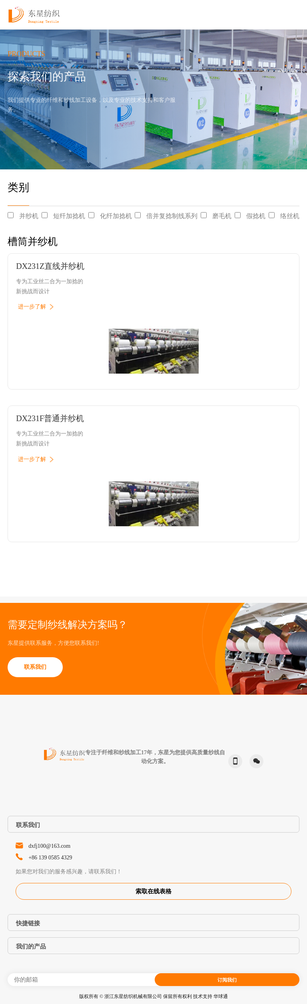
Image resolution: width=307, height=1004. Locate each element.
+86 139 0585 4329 (50, 858)
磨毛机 (221, 216)
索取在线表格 (153, 891)
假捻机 (255, 216)
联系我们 (35, 667)
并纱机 (28, 216)
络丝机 (289, 216)
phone (233, 761)
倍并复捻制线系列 (171, 216)
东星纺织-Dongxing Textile (34, 14)
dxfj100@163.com (49, 846)
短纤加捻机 (69, 216)
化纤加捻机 (116, 216)
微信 (254, 761)
